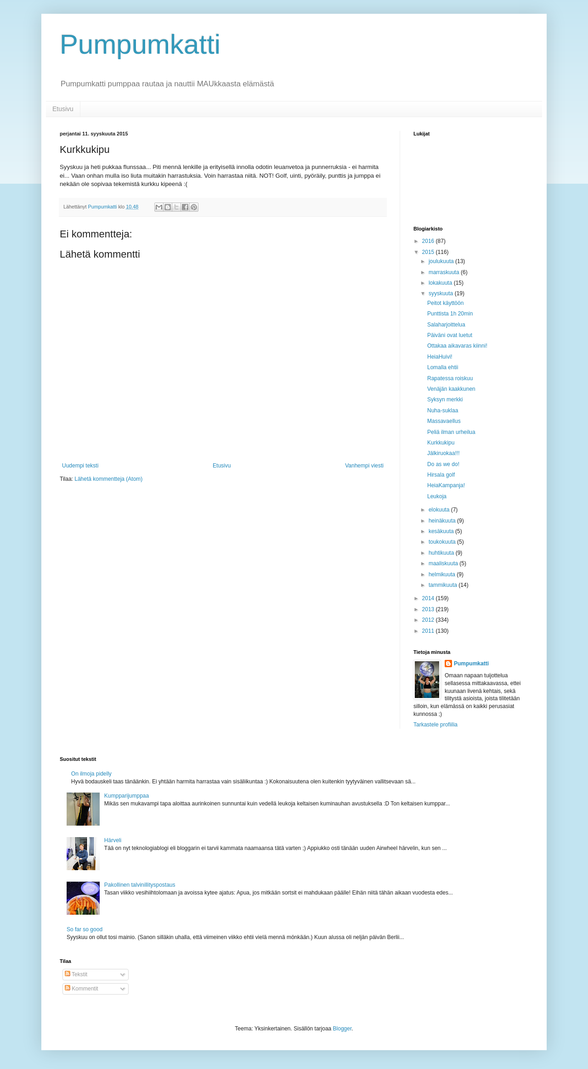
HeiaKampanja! (446, 485)
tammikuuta (443, 585)
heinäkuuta (443, 521)
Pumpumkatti (140, 44)
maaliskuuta (444, 563)
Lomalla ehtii (442, 367)
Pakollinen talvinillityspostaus (139, 885)
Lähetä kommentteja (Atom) (108, 479)
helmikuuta (443, 574)
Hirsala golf (441, 475)
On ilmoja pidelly (91, 774)
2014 (429, 598)
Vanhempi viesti (364, 465)
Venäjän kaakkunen (451, 389)
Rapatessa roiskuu (450, 378)
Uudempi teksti (80, 465)
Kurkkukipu (440, 442)
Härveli (112, 840)
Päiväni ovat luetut (449, 335)
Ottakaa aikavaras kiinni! (457, 346)
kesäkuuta (442, 531)
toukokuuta (443, 542)
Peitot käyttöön (445, 303)
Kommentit (81, 988)
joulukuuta (442, 261)
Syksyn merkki (445, 399)
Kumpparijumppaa (126, 796)
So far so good (84, 929)
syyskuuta (442, 293)
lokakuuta (441, 283)
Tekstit (76, 974)
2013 (429, 609)
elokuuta (440, 509)
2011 (429, 631)
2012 (429, 620)
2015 (429, 252)
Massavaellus (444, 421)
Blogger (342, 1028)
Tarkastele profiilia (435, 724)
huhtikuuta (442, 553)
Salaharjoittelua (446, 324)
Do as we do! (443, 464)
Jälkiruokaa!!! (443, 453)
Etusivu (63, 109)
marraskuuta (445, 272)
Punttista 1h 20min (450, 313)
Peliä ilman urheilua (451, 432)
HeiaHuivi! (439, 357)
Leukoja (437, 496)
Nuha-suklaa (442, 410)
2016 (429, 241)
